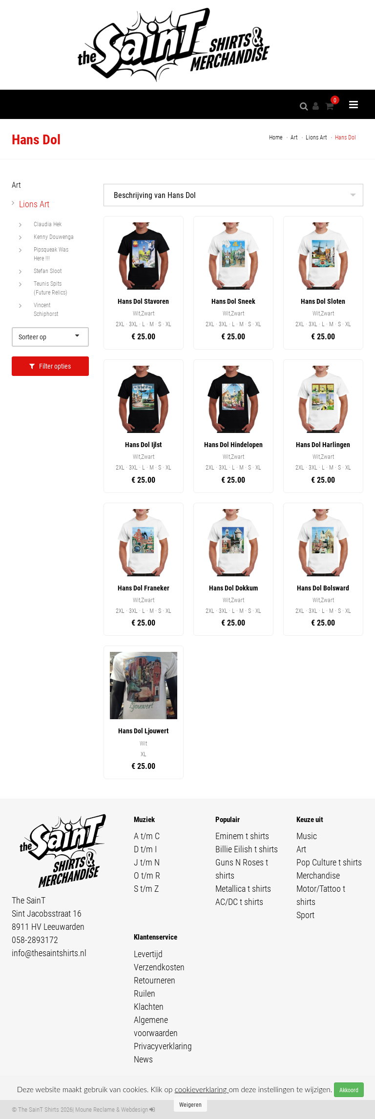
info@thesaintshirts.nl (49, 953)
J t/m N (147, 862)
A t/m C (147, 836)
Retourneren (154, 980)
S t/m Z (146, 888)
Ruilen (144, 993)
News (143, 1059)
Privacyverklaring (163, 1046)
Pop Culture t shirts (329, 862)
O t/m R (147, 875)
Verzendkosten (159, 967)
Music (306, 836)
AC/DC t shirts (239, 901)
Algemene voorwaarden (156, 1026)
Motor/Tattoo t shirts (320, 895)
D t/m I (145, 849)
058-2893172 (35, 939)
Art (301, 849)
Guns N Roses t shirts (241, 868)
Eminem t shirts (242, 836)
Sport (305, 915)
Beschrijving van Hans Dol (155, 195)
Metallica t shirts (243, 888)
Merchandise (318, 875)
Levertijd (148, 954)
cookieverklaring (202, 1089)
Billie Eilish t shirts (246, 849)
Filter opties (50, 366)
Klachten (149, 1006)
